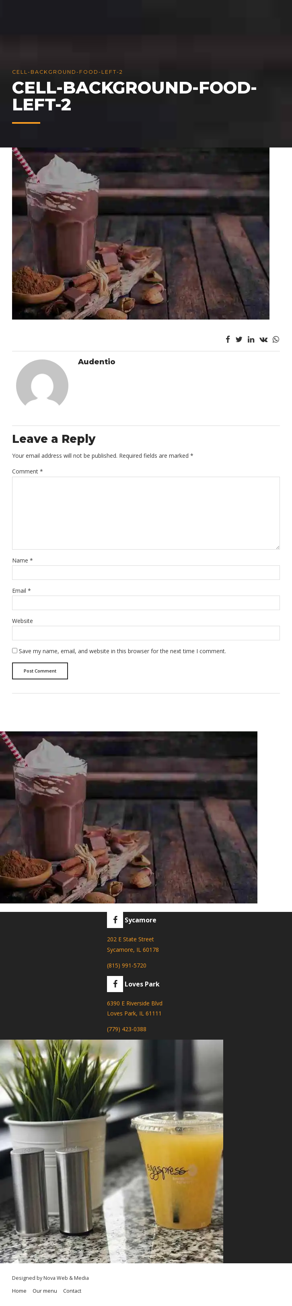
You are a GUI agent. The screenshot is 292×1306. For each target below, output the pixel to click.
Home (19, 1290)
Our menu (45, 1290)
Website (22, 621)
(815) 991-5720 (126, 965)
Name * (22, 560)
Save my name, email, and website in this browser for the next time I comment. (122, 651)
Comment (27, 471)
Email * (21, 590)
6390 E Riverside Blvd (134, 1003)
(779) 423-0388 (126, 1029)
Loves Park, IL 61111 (134, 1013)
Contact (72, 1290)
